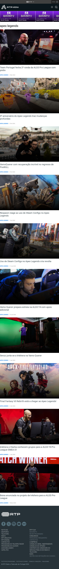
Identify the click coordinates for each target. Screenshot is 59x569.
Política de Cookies (22, 561)
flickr (24, 524)
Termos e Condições (35, 561)
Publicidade (45, 561)
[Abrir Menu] (52, 5)
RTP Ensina (5, 540)
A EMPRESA (33, 542)
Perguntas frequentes (38, 538)
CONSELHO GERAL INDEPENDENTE (41, 544)
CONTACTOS (5, 542)
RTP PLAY (33, 530)
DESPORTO (5, 532)
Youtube (19, 524)
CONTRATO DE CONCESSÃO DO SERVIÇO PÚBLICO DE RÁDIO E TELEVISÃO (40, 550)
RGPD (31, 554)
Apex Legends (4, 75)
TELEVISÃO (5, 534)
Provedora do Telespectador (12, 544)
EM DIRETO (33, 532)
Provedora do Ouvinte (9, 546)
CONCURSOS (34, 536)
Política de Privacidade (8, 561)
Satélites (5, 550)
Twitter (9, 524)
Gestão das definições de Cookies (42, 556)
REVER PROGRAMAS (36, 534)
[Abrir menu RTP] (29, 2)
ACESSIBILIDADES (7, 548)
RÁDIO (3, 536)
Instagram (14, 524)
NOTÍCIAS (4, 530)
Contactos (34, 540)
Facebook (3, 524)
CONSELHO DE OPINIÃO (37, 546)
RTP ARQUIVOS (6, 538)
